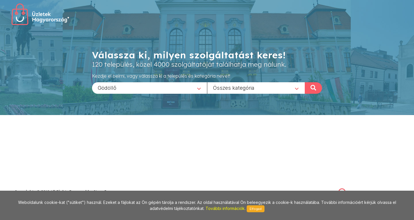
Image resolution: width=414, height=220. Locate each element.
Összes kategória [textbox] (233, 88)
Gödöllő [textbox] (107, 88)
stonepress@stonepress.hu (37, 185)
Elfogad (256, 209)
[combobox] (149, 87)
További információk (225, 208)
